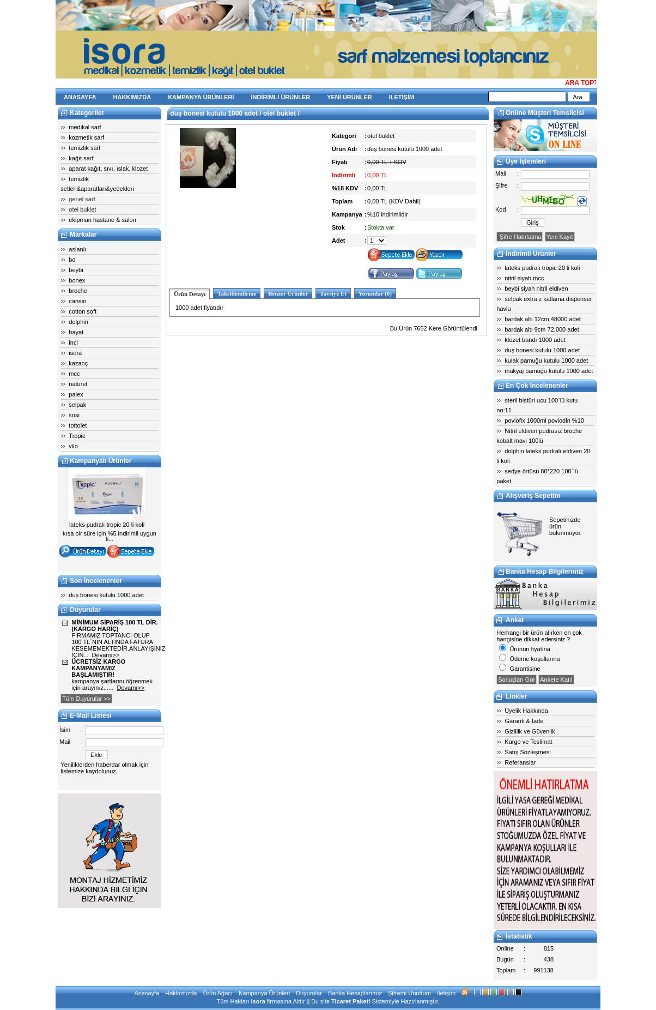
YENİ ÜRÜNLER (349, 97)
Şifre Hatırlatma (519, 236)
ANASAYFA (80, 97)
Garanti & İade (524, 721)
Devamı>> (106, 655)
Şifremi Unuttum (409, 993)
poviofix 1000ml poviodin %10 (544, 420)
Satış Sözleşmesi (527, 752)
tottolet (78, 425)
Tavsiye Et (333, 293)
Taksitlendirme (236, 293)
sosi (74, 415)
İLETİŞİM (401, 97)
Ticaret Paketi (350, 1001)
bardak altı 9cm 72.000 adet (542, 329)
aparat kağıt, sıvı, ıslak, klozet (108, 168)
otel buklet (82, 209)
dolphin (78, 321)
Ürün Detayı (189, 294)
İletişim (446, 993)
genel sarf (82, 199)
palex (76, 394)
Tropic (77, 435)
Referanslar (520, 762)
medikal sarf (85, 127)
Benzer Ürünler (288, 293)
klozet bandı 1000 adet (535, 339)
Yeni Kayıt (559, 236)
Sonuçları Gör (516, 679)
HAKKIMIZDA (132, 97)
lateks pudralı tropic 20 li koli (542, 267)
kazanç (78, 363)
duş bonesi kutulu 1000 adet (106, 595)
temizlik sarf (84, 148)
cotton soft (82, 311)
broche (78, 290)
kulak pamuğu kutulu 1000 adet (546, 360)
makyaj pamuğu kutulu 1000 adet (549, 371)
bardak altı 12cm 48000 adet (542, 319)
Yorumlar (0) (375, 293)
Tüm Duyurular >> (86, 698)
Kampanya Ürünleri (264, 993)
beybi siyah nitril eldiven (536, 288)
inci (73, 342)
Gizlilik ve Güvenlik (530, 731)
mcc (74, 373)
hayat (76, 332)
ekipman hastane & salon (102, 220)
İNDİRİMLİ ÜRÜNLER (280, 97)
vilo (73, 446)
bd (72, 259)
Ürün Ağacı (217, 993)
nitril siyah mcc (524, 278)
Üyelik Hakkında (526, 710)
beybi (76, 270)
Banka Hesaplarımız (355, 993)
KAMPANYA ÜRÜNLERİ (201, 97)
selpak (77, 404)
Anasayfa (146, 993)
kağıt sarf (81, 158)
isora (75, 353)
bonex (77, 280)
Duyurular (309, 993)
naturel (78, 384)
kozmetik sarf (86, 137)
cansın (77, 301)
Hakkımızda (181, 993)
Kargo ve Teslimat (528, 741)
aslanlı (77, 249)
